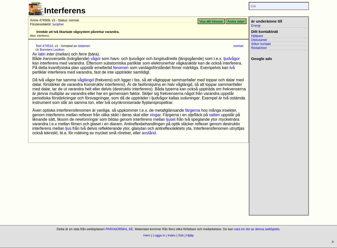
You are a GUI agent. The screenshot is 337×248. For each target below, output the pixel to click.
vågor (96, 58)
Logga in (159, 235)
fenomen (121, 68)
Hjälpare (257, 36)
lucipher (58, 24)
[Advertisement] (278, 136)
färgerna (192, 110)
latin (41, 54)
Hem (146, 235)
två (232, 68)
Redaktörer (259, 48)
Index (172, 235)
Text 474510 (44, 46)
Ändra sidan (235, 21)
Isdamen (84, 46)
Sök (181, 235)
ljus (68, 128)
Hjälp (190, 235)
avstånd (149, 133)
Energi (255, 25)
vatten (214, 115)
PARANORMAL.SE (119, 229)
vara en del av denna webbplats (257, 229)
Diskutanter (259, 40)
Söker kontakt (261, 44)
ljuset (171, 119)
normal (238, 46)
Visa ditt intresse (211, 21)
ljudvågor (231, 58)
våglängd (85, 80)
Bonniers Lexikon (52, 49)
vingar (155, 115)
